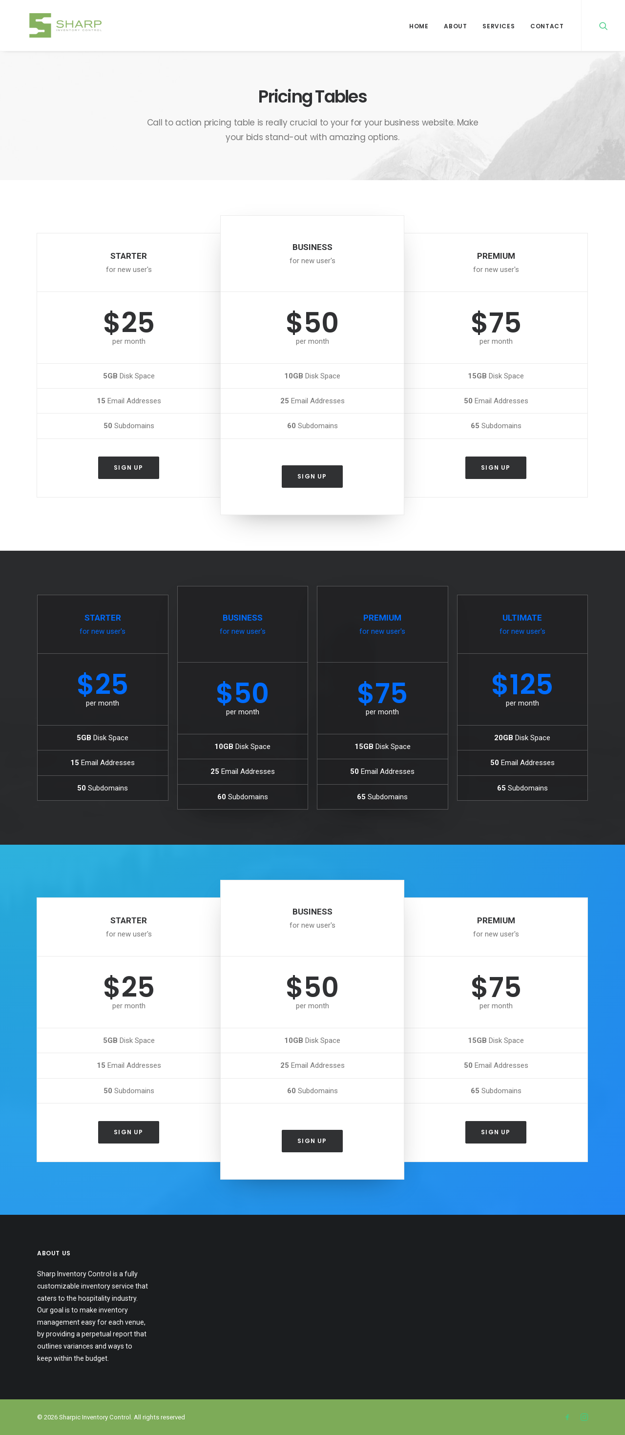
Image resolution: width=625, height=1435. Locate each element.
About (455, 26)
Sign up (128, 467)
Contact (546, 26)
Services (498, 26)
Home (418, 26)
